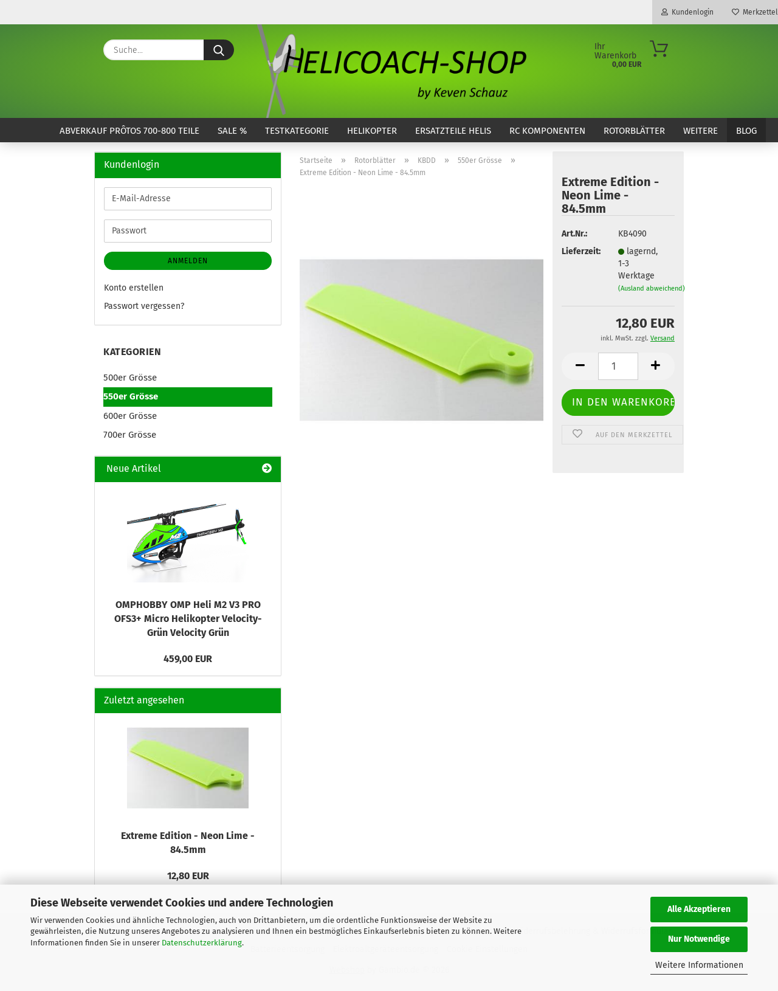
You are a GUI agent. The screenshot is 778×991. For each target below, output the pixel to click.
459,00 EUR (188, 659)
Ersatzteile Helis (453, 130)
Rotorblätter (634, 130)
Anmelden (188, 261)
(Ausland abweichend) (651, 288)
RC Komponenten (547, 130)
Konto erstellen (134, 288)
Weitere (700, 130)
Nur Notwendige (699, 939)
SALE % (232, 130)
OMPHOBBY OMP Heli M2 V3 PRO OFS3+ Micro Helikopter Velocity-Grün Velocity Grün (188, 618)
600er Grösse (130, 415)
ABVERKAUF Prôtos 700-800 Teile (129, 130)
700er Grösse (129, 434)
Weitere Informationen (699, 965)
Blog (746, 130)
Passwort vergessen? (144, 306)
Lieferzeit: (580, 251)
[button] (580, 366)
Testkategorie (297, 130)
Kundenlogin (687, 12)
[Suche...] (219, 50)
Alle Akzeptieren (699, 909)
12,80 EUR (188, 876)
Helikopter (372, 130)
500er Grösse (130, 377)
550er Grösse (130, 396)
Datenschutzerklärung (202, 942)
